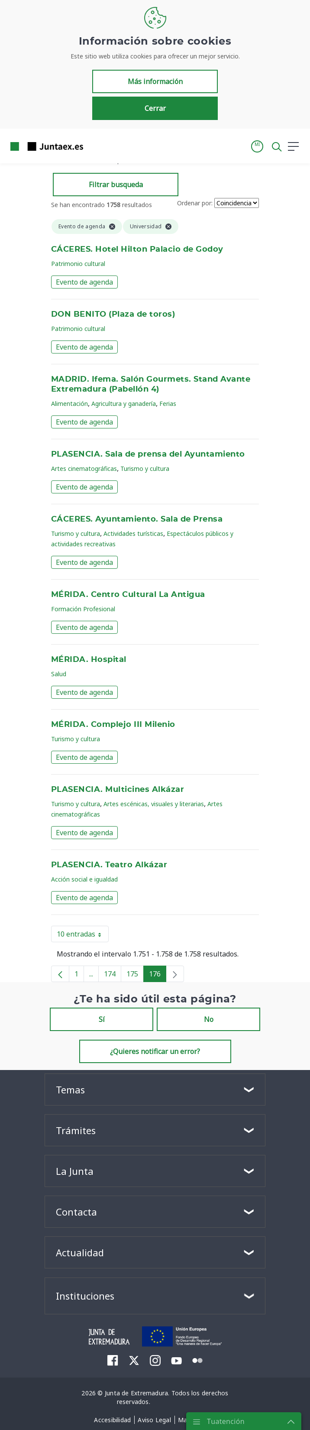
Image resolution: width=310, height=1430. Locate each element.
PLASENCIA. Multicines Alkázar (117, 790)
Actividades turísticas (133, 533)
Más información (155, 81)
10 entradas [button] (83, 935)
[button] (257, 146)
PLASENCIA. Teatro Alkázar (109, 865)
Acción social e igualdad (84, 879)
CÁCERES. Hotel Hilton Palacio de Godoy (137, 249)
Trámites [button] (76, 1130)
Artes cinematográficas (84, 468)
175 (135, 975)
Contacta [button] (76, 1211)
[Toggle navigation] (95, 146)
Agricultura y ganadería (123, 403)
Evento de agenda (84, 282)
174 (112, 975)
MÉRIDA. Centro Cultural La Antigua (128, 595)
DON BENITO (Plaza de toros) (113, 314)
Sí (102, 1019)
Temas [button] (70, 1089)
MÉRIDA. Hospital (88, 660)
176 (157, 975)
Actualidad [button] (80, 1252)
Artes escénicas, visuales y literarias (153, 804)
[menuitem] (112, 1360)
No (208, 1019)
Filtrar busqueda (116, 184)
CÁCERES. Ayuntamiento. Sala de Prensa (137, 519)
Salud (58, 674)
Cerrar (155, 108)
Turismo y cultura (144, 468)
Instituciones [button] (85, 1295)
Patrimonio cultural (78, 263)
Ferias (167, 403)
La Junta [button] (75, 1170)
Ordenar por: (195, 203)
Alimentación (69, 403)
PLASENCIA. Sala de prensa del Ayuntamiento (148, 454)
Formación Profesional (83, 609)
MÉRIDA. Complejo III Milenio (113, 725)
